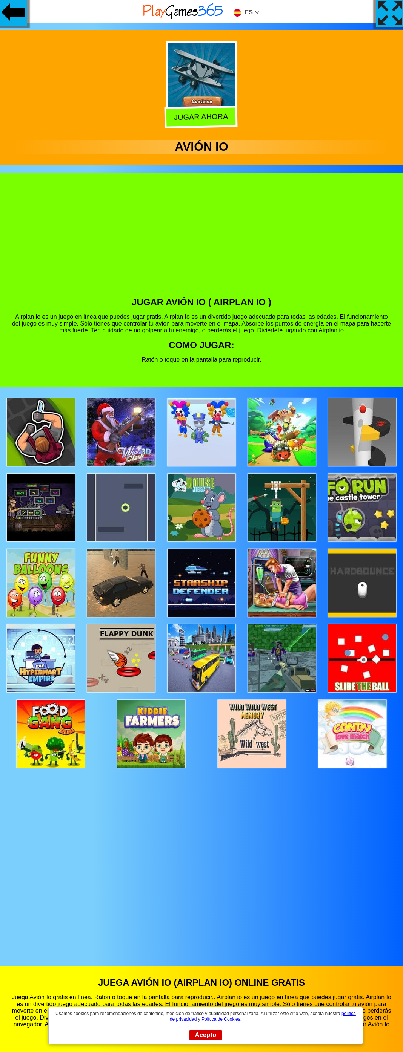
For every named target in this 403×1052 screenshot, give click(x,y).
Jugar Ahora (202, 116)
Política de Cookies (221, 1019)
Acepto (206, 1035)
